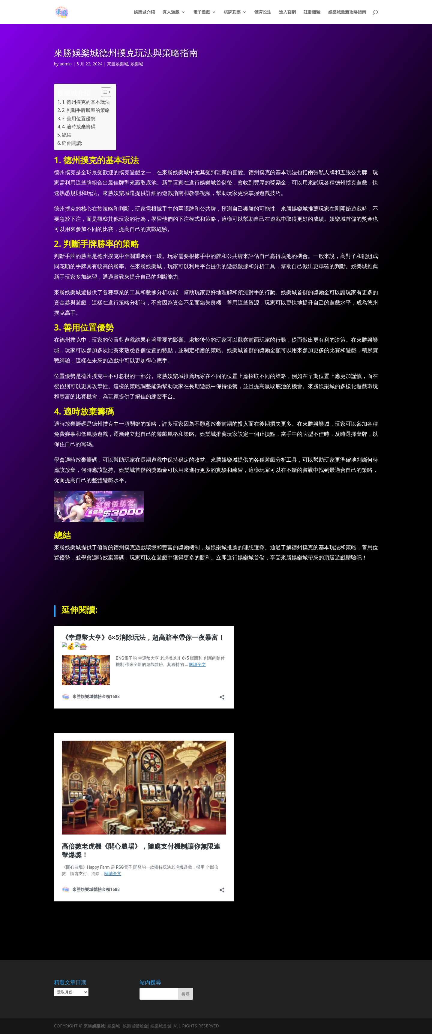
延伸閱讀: (72, 143)
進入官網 (287, 12)
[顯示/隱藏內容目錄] (103, 92)
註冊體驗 (312, 12)
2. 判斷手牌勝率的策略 (86, 110)
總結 (66, 134)
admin (66, 64)
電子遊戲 (201, 12)
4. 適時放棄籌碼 (78, 126)
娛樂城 (136, 64)
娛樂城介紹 (144, 12)
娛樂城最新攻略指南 (347, 12)
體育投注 (262, 12)
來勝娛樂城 (117, 64)
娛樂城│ (99, 1026)
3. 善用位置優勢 (78, 118)
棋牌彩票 (232, 12)
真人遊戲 (171, 12)
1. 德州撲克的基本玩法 (86, 102)
